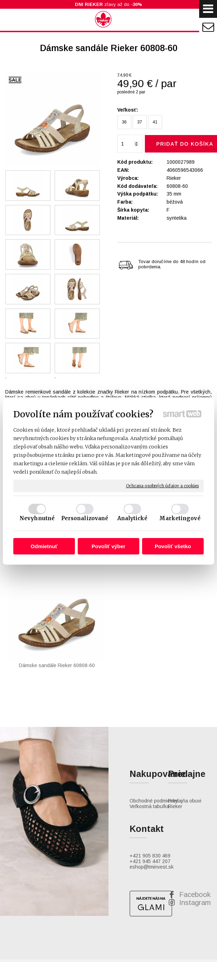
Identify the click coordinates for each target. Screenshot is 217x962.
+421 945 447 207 (150, 816)
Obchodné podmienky (154, 755)
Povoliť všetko (173, 546)
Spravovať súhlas (170, 940)
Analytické (132, 518)
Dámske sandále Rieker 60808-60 (39, 631)
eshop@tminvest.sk (152, 821)
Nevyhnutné (37, 518)
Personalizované (84, 518)
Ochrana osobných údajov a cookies (162, 485)
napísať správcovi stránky (52, 940)
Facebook (195, 849)
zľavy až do (108, 4)
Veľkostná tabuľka (149, 761)
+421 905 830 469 (150, 810)
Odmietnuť (44, 546)
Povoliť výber (108, 546)
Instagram (195, 857)
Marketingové (179, 518)
